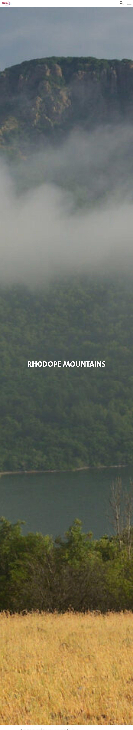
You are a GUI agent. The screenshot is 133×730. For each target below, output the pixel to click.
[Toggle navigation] (129, 3)
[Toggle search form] (121, 3)
